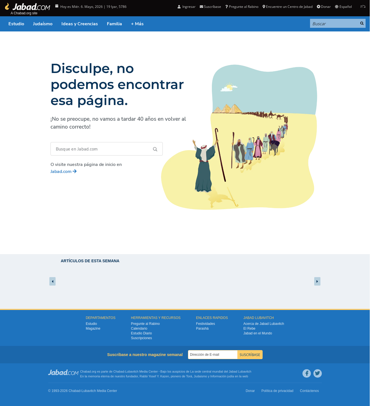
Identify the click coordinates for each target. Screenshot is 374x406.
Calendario (139, 328)
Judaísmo (42, 24)
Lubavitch (131, 371)
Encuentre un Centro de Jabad (288, 6)
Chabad (118, 371)
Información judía (222, 376)
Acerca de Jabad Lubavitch (264, 324)
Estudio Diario (141, 333)
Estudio (16, 24)
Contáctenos (309, 391)
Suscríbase (210, 6)
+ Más (137, 24)
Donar (324, 6)
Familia (114, 24)
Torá (189, 376)
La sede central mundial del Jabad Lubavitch (220, 371)
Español (343, 6)
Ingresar (187, 6)
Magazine (93, 328)
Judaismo (200, 376)
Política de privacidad (277, 391)
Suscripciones (141, 338)
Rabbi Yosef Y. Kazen (154, 376)
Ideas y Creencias (79, 24)
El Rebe (250, 328)
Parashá (202, 328)
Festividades (205, 324)
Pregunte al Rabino (241, 6)
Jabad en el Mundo (258, 333)
